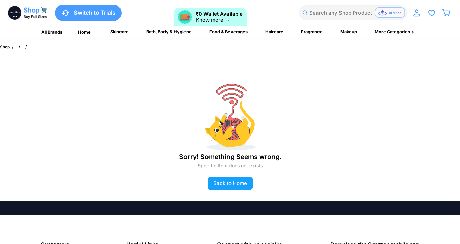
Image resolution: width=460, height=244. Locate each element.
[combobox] (353, 12)
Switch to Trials (88, 13)
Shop (5, 47)
